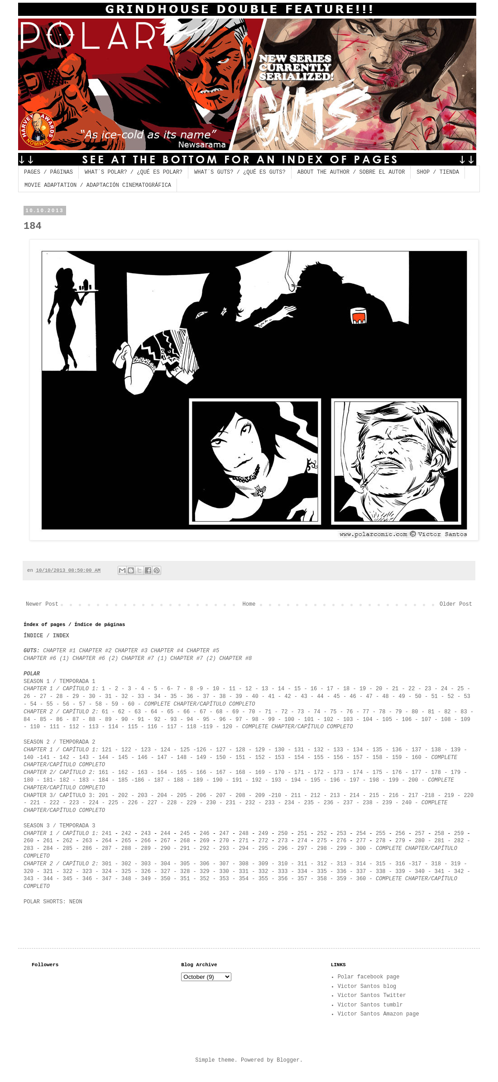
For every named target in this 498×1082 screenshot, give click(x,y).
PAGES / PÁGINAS (48, 172)
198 (374, 780)
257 (420, 833)
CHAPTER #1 (59, 651)
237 (348, 803)
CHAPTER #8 (235, 658)
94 (190, 720)
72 (284, 712)
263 (87, 841)
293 (224, 848)
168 (240, 772)
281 (440, 841)
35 (173, 696)
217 (413, 796)
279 (400, 841)
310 (283, 864)
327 (166, 871)
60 (131, 704)
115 (133, 727)
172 (320, 772)
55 (49, 704)
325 (126, 871)
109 (465, 720)
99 (271, 720)
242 (126, 833)
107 (426, 720)
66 (186, 712)
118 (191, 727)
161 (104, 772)
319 (456, 864)
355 (263, 879)
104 (368, 720)
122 (126, 750)
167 (221, 772)
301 (107, 864)
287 (107, 848)
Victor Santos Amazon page (378, 1014)
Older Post (456, 604)
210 (276, 796)
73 (300, 712)
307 (224, 864)
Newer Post (42, 604)
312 (322, 864)
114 (113, 727)
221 (35, 803)
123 (146, 750)
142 (64, 758)
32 (124, 696)
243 (146, 833)
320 (29, 871)
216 (392, 796)
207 (221, 796)
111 (55, 727)
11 (232, 689)
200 (413, 780)
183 (84, 780)
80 (415, 712)
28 (59, 696)
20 (379, 689)
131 (299, 750)
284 (48, 848)
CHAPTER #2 (97, 651)
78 (382, 712)
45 (336, 696)
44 (320, 696)
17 (330, 689)
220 (469, 796)
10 (216, 689)
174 (358, 772)
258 (440, 833)
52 (450, 696)
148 (182, 758)
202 (121, 796)
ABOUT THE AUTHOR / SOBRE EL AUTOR (351, 172)
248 (244, 833)
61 (105, 712)
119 (208, 727)
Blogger (288, 1060)
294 (244, 848)
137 (416, 750)
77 (366, 712)
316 (400, 864)
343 (30, 879)
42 (289, 696)
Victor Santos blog (367, 986)
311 (302, 864)
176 (397, 772)
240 (407, 803)
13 (265, 689)
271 (242, 841)
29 (75, 696)
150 (221, 758)
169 (260, 772)
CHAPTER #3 (131, 651)
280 (420, 841)
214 (354, 796)
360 (361, 879)
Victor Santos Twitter (372, 995)
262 (67, 841)
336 (342, 871)
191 (237, 780)
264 (107, 841)
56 (65, 704)
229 (191, 803)
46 (353, 696)
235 (309, 803)
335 (322, 871)
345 (67, 879)
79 (398, 712)
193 (276, 780)
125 (185, 750)
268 (185, 841)
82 (447, 712)
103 (348, 720)
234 (289, 803)
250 (283, 833)
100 (289, 720)
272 (263, 841)
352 (205, 879)
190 (218, 780)
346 (87, 879)
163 (143, 772)
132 (319, 750)
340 (418, 871)
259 (460, 833)
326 (146, 871)
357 (302, 879)
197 (354, 780)
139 (456, 750)
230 (211, 803)
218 (430, 796)
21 (395, 689)
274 (302, 841)
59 (114, 704)
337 (361, 871)
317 (416, 864)
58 (100, 704)
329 (205, 871)
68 (219, 712)
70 (252, 712)
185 (123, 780)
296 (283, 848)
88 (92, 720)
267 (166, 841)
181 (48, 780)
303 (146, 864)
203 (143, 796)
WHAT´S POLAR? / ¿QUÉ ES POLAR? (133, 172)
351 (183, 879)
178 (436, 772)
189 (198, 780)
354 (244, 879)
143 (84, 758)
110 (33, 727)
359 (342, 879)
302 (126, 864)
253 (341, 833)
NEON (75, 902)
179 (453, 772)
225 (113, 803)
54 (33, 704)
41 (271, 696)
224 (94, 803)
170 (280, 772)
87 (74, 720)
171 (299, 772)
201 (104, 796)
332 (263, 871)
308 (244, 864)
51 (434, 696)
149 (201, 758)
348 (126, 879)
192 (257, 780)
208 (240, 796)
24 (444, 689)
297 (302, 848)
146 (143, 758)
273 (283, 841)
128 (240, 750)
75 (333, 712)
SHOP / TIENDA (438, 172)
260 (29, 841)
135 (378, 750)
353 (222, 879)
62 (121, 712)
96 (222, 720)
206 (201, 796)
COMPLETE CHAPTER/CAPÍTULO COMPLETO (199, 704)
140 (29, 758)
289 (146, 848)
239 (387, 803)
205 (180, 796)
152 (261, 758)
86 (59, 720)
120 (227, 727)
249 (263, 833)
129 (260, 750)
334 (300, 871)
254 (361, 833)
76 (351, 712)
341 (440, 871)
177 (416, 772)
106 (407, 720)
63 (137, 712)
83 (463, 712)
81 (431, 712)
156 (338, 758)
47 (369, 696)
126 (201, 750)
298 (322, 848)
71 (267, 712)
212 (316, 796)
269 (205, 841)
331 (244, 871)
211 (296, 796)
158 (378, 758)
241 (107, 833)
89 (108, 720)
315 (381, 864)
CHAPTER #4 (167, 651)
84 (27, 720)
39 (238, 696)
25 (460, 689)
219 (449, 796)
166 (201, 772)
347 (107, 879)
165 (183, 772)
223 (74, 803)
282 (459, 841)
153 (280, 758)
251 (302, 833)
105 (387, 720)
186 (139, 780)
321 (48, 871)
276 (342, 841)
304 (166, 864)
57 (82, 704)
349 (146, 879)
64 (154, 712)
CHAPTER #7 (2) (193, 658)
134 (358, 750)
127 (221, 750)
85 (43, 720)
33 (141, 696)
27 (45, 696)
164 (162, 772)
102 (329, 720)
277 (361, 841)
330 (224, 871)
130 (280, 750)
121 (107, 750)
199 (394, 780)
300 (361, 848)
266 (146, 841)
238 (368, 803)
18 (346, 689)
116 (153, 727)
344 (48, 879)
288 (126, 848)
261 (48, 841)
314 (361, 864)
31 (108, 696)
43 (304, 696)
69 (235, 712)
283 (29, 848)
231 (231, 803)
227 (153, 803)
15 (299, 689)
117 (172, 727)
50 (418, 696)
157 (358, 758)
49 (403, 696)
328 (185, 871)
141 (45, 758)
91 (141, 720)
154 (299, 758)
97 (238, 720)
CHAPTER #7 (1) (145, 658)
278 (381, 841)
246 (205, 833)
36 (191, 696)
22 (411, 689)
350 (166, 879)
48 (385, 696)
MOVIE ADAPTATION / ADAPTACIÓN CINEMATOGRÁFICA (97, 185)
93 (173, 720)
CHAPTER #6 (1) (46, 658)
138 (436, 750)
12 (248, 689)
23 (428, 689)
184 (104, 780)
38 (222, 696)
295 (263, 848)
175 (378, 772)
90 (124, 720)
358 (322, 879)
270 (225, 841)
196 (335, 780)
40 (255, 696)
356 (283, 879)
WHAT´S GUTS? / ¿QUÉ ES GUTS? (240, 172)
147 (162, 758)
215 (374, 796)
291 (185, 848)
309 (263, 864)
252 (322, 833)
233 (270, 803)
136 (397, 750)
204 (162, 796)
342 (459, 871)
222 (52, 803)
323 (87, 871)
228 (172, 803)
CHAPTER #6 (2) (95, 658)
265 (126, 841)
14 (281, 689)
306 (205, 864)
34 (157, 696)
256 (400, 833)
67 (201, 712)
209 (260, 796)
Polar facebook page (369, 977)
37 (208, 696)
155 (319, 758)
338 (381, 871)
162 (123, 772)
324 (107, 871)
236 (329, 803)
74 (317, 712)
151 (240, 758)
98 (255, 720)
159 (398, 758)
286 (87, 848)
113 (94, 727)
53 (467, 696)
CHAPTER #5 (203, 651)
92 (157, 720)
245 (185, 833)
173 (338, 772)
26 (27, 696)
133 (338, 750)
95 (206, 720)
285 (67, 848)
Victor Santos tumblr (370, 1005)
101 (309, 720)
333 (281, 871)
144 (104, 758)
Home (249, 604)
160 (416, 758)
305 (185, 864)
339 (400, 871)
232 (250, 803)
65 (170, 712)
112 (74, 727)
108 (446, 720)
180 (29, 780)
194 (296, 780)
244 (166, 833)
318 (436, 864)
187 (159, 780)
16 (314, 689)
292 (205, 848)
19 (362, 689)
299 (342, 848)
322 (67, 871)
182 (64, 780)
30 (92, 696)
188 (178, 780)
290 (166, 848)
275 (322, 841)
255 (381, 833)
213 (336, 796)
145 (123, 758)
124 (166, 750)
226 (133, 803)
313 (341, 864)
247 (224, 833)
